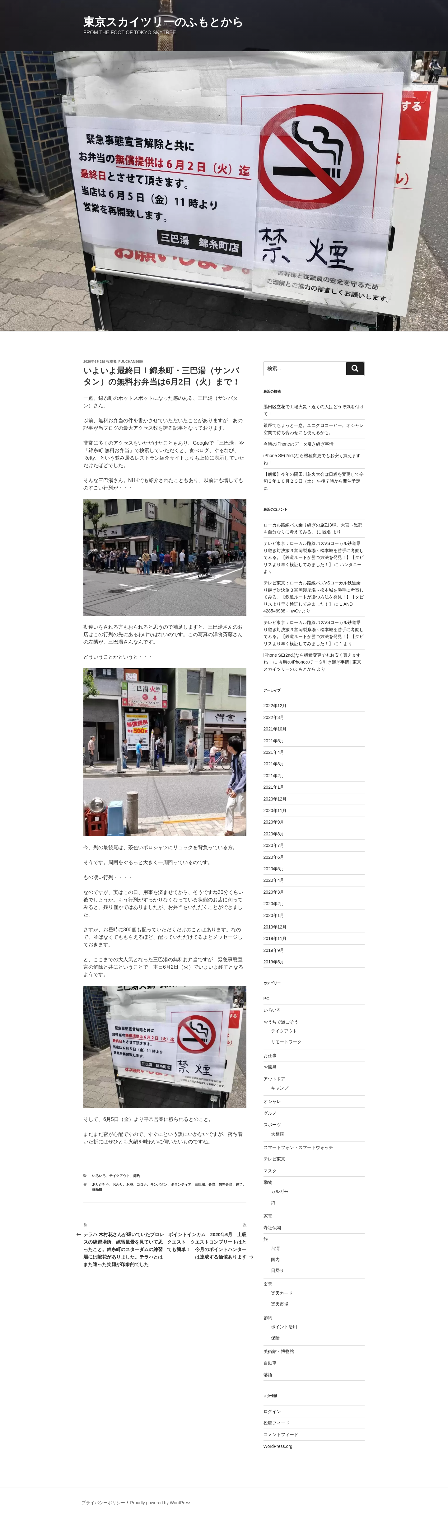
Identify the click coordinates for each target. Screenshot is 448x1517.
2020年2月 (274, 903)
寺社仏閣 (272, 1227)
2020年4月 (274, 880)
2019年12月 (275, 926)
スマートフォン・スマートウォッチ (298, 1147)
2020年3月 (274, 892)
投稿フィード (277, 1422)
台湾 (275, 1248)
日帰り (277, 1270)
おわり (118, 1184)
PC (266, 998)
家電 (268, 1215)
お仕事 (270, 1055)
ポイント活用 (284, 1326)
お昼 (129, 1184)
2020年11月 (275, 810)
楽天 (268, 1284)
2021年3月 (274, 763)
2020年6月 (274, 857)
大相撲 (277, 1134)
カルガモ (279, 1191)
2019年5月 (274, 961)
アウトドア (274, 1078)
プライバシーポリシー (103, 1502)
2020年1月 (274, 915)
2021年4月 (274, 752)
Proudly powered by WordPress (160, 1502)
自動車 (270, 1362)
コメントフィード (281, 1434)
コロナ (142, 1184)
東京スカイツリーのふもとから (163, 22)
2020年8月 (274, 833)
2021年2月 (274, 775)
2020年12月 (275, 798)
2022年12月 (275, 705)
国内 (275, 1259)
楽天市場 (279, 1304)
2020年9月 (274, 822)
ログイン (272, 1411)
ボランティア (181, 1184)
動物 (268, 1182)
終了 (239, 1184)
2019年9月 (274, 950)
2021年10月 (275, 728)
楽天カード (282, 1293)
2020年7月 (274, 845)
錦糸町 (97, 1189)
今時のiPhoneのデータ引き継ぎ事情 (299, 444)
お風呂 (270, 1067)
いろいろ (99, 1176)
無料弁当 (225, 1184)
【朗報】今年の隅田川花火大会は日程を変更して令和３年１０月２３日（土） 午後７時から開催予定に (314, 481)
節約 (136, 1176)
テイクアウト (119, 1176)
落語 (268, 1374)
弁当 (211, 1184)
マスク (270, 1170)
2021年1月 (274, 787)
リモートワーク (286, 1041)
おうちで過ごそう (281, 1021)
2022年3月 (274, 717)
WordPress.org (278, 1446)
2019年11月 (275, 938)
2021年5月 (274, 740)
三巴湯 (200, 1184)
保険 (275, 1337)
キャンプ (279, 1087)
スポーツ (272, 1124)
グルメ (270, 1113)
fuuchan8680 (131, 361)
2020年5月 (274, 868)
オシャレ (272, 1101)
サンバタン (158, 1184)
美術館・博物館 (279, 1351)
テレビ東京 (274, 1158)
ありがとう (100, 1184)
